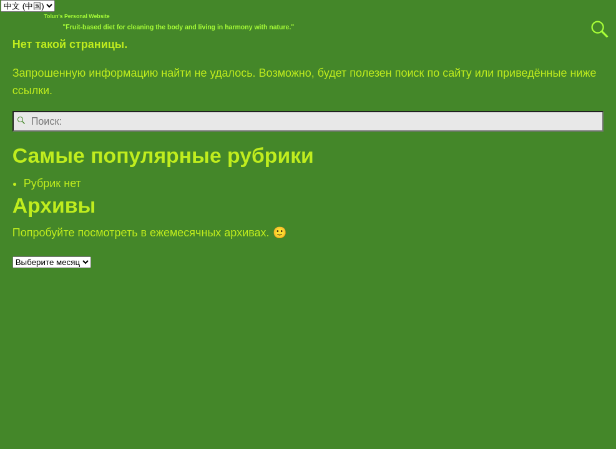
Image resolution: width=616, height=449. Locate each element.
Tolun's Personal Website (76, 16)
